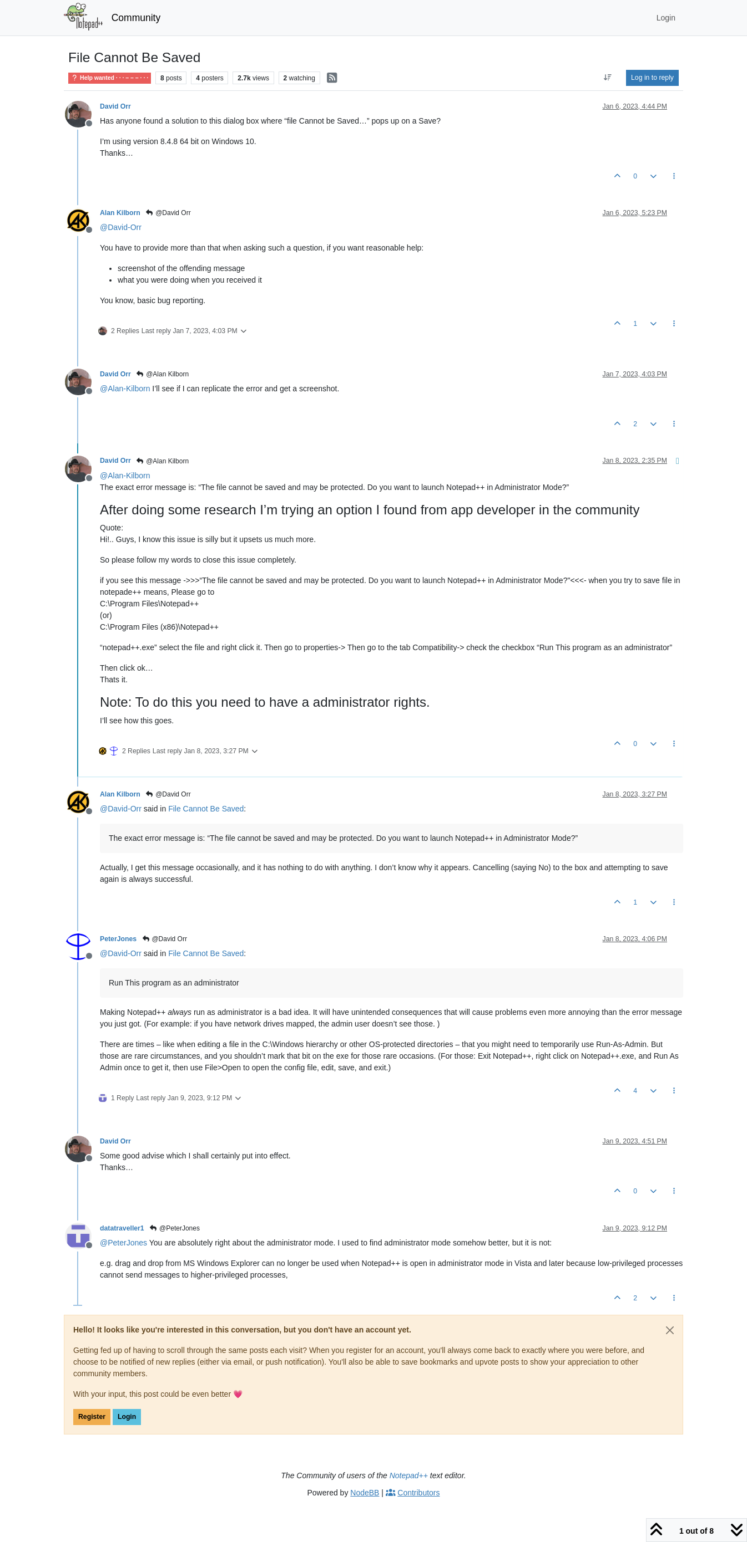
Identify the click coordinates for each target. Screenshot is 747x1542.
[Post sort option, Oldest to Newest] (608, 77)
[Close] (670, 1330)
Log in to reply (652, 77)
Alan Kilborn (120, 213)
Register (91, 1417)
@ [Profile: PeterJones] (123, 1242)
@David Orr (168, 213)
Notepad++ (409, 1475)
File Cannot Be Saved (206, 808)
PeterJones (118, 939)
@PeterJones (174, 1228)
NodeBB (364, 1492)
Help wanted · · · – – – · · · (109, 77)
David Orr (115, 106)
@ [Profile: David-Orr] (121, 227)
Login (127, 1417)
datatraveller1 (122, 1228)
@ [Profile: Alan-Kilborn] (125, 388)
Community (136, 17)
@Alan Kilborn (162, 374)
